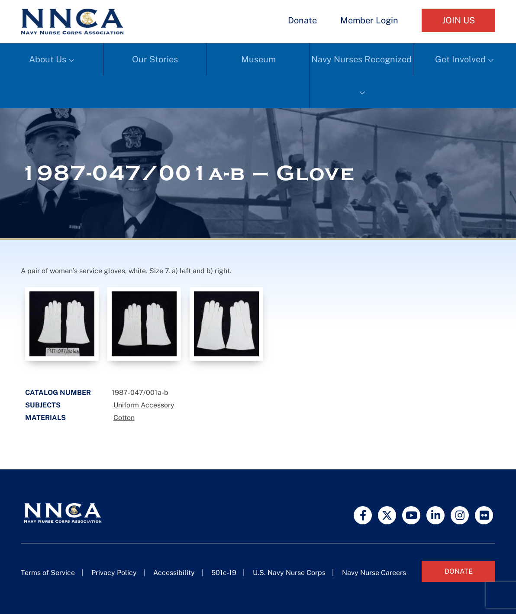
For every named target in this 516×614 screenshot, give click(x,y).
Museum (258, 59)
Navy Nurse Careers (374, 573)
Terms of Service (48, 573)
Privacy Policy (114, 573)
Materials (45, 418)
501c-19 (223, 573)
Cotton (124, 418)
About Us (47, 59)
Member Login (369, 20)
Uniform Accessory (143, 405)
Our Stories (155, 59)
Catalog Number (58, 392)
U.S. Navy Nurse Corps (289, 573)
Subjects (43, 405)
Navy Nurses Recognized (361, 59)
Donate (302, 20)
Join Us (458, 20)
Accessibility (174, 573)
